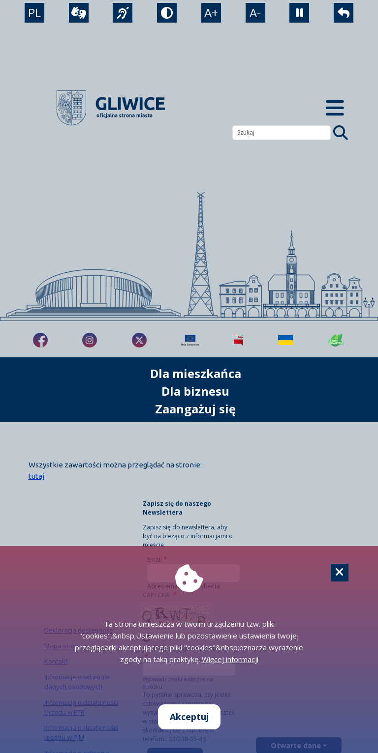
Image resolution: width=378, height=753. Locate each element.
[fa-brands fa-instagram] (89, 340)
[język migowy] (122, 13)
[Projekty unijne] (190, 340)
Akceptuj (189, 717)
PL (34, 12)
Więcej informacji (230, 659)
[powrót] (343, 13)
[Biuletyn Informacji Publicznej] (238, 340)
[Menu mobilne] (334, 107)
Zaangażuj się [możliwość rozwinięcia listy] (195, 409)
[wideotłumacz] (79, 13)
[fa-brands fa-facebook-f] (40, 340)
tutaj (36, 476)
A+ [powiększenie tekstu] (211, 12)
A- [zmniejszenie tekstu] (255, 12)
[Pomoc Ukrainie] (285, 340)
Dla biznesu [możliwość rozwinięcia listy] (195, 391)
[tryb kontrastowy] (167, 13)
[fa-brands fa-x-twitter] (139, 340)
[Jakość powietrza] (336, 340)
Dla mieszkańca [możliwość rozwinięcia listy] (195, 373)
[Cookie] (339, 572)
